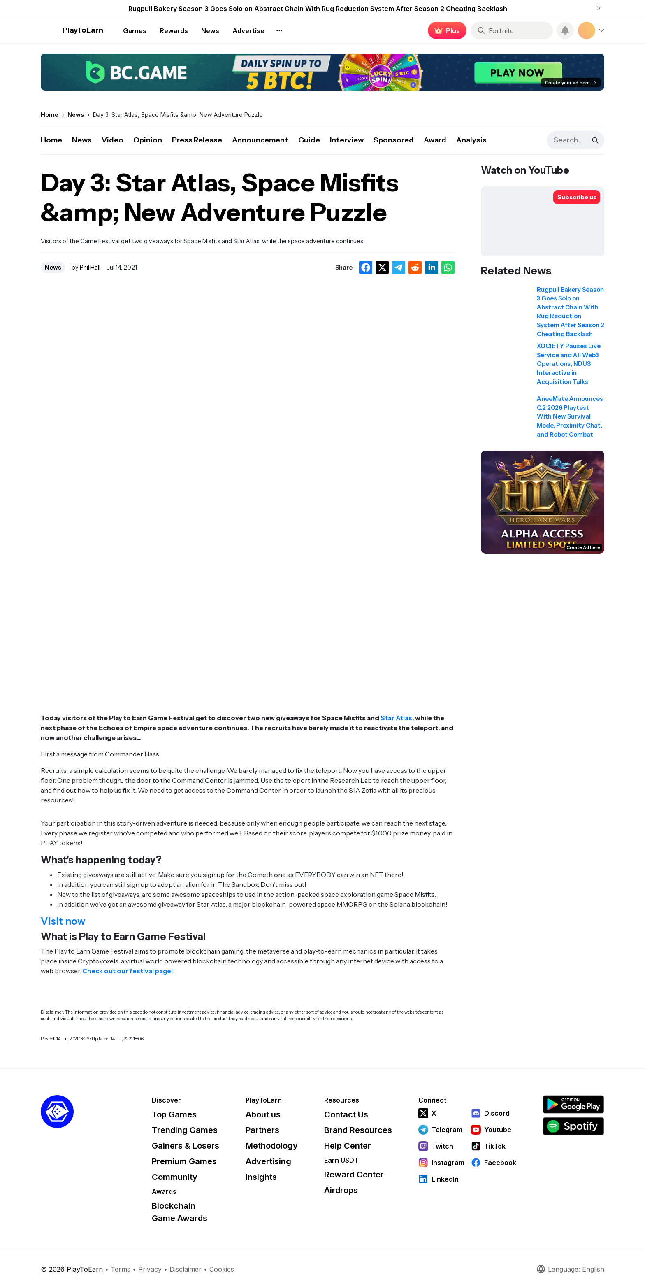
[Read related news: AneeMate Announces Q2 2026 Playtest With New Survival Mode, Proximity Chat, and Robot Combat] (542, 419)
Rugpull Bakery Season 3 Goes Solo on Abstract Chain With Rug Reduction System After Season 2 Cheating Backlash (317, 9)
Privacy (150, 1269)
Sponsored (394, 139)
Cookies (221, 1269)
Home (51, 139)
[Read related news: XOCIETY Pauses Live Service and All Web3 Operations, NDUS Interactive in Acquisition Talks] (542, 366)
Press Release (197, 139)
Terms (120, 1269)
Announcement (260, 139)
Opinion (147, 139)
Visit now (63, 921)
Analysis (471, 139)
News (82, 139)
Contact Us (346, 1114)
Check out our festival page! (127, 971)
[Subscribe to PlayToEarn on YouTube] (576, 197)
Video (112, 139)
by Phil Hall (86, 267)
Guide (309, 139)
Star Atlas (396, 718)
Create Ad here (583, 547)
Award (435, 139)
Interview (347, 139)
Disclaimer (185, 1269)
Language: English (570, 1269)
